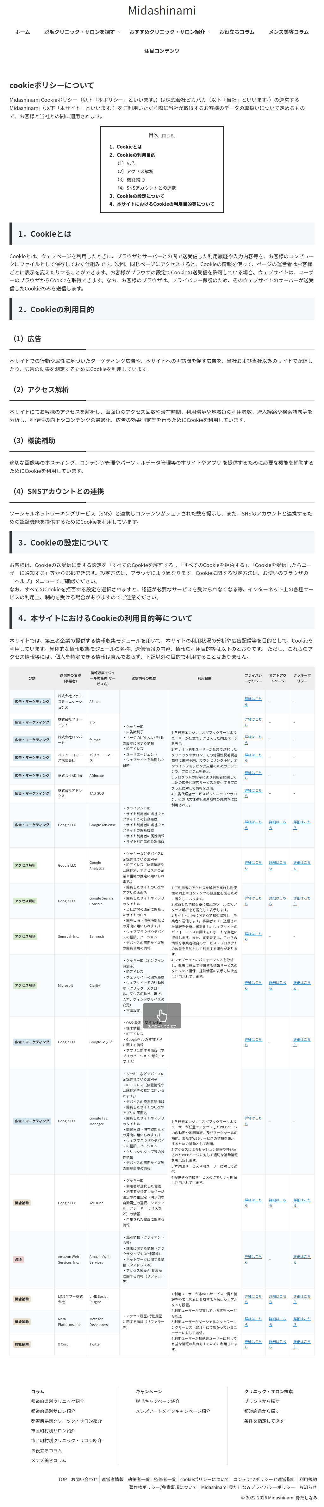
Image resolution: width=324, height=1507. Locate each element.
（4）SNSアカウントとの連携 (145, 187)
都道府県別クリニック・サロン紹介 (66, 1421)
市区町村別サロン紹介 (53, 1430)
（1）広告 (125, 163)
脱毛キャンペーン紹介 (158, 1401)
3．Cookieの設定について (137, 195)
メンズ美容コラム (48, 1460)
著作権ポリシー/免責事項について (156, 1487)
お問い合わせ (67, 1479)
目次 (154, 135)
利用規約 (307, 1479)
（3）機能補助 (130, 179)
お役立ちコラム (46, 1450)
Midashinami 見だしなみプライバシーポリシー (244, 1487)
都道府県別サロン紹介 (53, 1411)
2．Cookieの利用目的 (132, 154)
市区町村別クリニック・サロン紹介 (66, 1440)
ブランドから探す (262, 1401)
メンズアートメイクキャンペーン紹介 (173, 1411)
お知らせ (306, 1487)
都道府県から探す (262, 1411)
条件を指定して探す (264, 1421)
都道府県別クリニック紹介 (57, 1401)
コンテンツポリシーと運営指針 (260, 1479)
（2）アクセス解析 (134, 171)
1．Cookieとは (125, 146)
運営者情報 (98, 1479)
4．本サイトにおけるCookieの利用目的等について (162, 203)
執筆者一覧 (127, 1479)
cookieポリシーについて (198, 1479)
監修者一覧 (156, 1479)
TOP (43, 1479)
